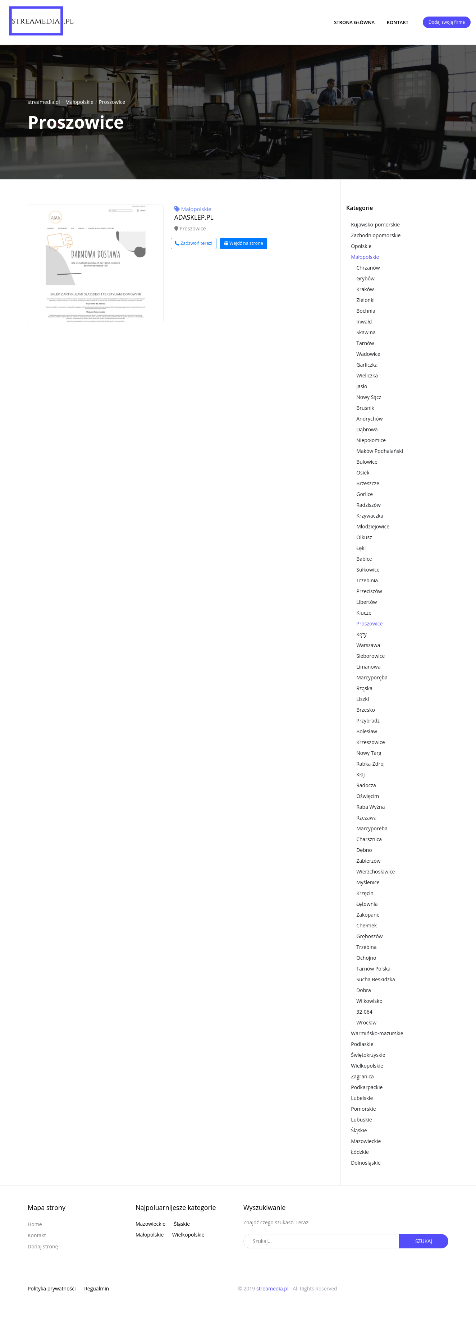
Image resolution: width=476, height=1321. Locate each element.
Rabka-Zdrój (370, 763)
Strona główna (354, 22)
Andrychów (369, 418)
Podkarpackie (367, 1087)
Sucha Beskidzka (375, 979)
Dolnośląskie (366, 1162)
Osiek (362, 472)
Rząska (364, 688)
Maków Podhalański (379, 451)
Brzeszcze (367, 483)
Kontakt (397, 22)
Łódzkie (360, 1151)
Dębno (364, 850)
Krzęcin (365, 893)
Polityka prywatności (52, 1288)
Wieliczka (367, 375)
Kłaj (360, 774)
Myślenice (367, 882)
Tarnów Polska (373, 968)
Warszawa (368, 645)
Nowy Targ (368, 752)
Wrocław (366, 1022)
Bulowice (366, 461)
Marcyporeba (372, 828)
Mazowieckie (366, 1141)
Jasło (361, 386)
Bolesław (366, 731)
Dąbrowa (366, 429)
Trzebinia (367, 580)
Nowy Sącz (368, 397)
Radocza (366, 785)
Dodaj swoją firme (447, 22)
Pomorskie (363, 1108)
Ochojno (366, 957)
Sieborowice (370, 655)
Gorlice (364, 494)
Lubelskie (362, 1098)
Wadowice (368, 353)
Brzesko (365, 709)
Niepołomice (371, 440)
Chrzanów (368, 267)
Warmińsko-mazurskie (377, 1033)
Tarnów (365, 343)
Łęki (361, 548)
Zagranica (362, 1076)
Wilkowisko (369, 1000)
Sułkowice (368, 569)
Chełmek (366, 925)
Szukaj (423, 1241)
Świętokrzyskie (368, 1054)
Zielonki (365, 300)
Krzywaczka (369, 515)
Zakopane (367, 914)
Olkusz (364, 537)
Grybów (365, 278)
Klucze (363, 612)
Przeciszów (369, 591)
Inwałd (364, 321)
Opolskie (361, 246)
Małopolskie (79, 101)
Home (35, 1224)
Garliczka (366, 364)
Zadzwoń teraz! (193, 243)
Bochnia (365, 310)
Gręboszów (369, 936)
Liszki (362, 699)
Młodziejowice (372, 526)
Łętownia (366, 903)
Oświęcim (367, 796)
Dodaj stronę (43, 1246)
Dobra (363, 990)
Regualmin (96, 1288)
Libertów (366, 601)
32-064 (364, 1011)
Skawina (366, 332)
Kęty (361, 634)
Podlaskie (362, 1044)
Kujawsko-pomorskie (375, 224)
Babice (364, 558)
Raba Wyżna (370, 806)
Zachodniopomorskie (376, 235)
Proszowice (112, 101)
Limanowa (368, 666)
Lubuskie (361, 1119)
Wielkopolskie (367, 1065)
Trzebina (366, 947)
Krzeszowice (370, 742)
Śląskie (359, 1130)
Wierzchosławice (375, 871)
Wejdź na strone (243, 243)
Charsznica (369, 839)
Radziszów (368, 504)
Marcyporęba (372, 677)
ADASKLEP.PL (194, 217)
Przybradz (368, 720)
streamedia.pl (44, 101)
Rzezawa (366, 817)
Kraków (365, 289)
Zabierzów (368, 860)
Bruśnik (365, 407)
